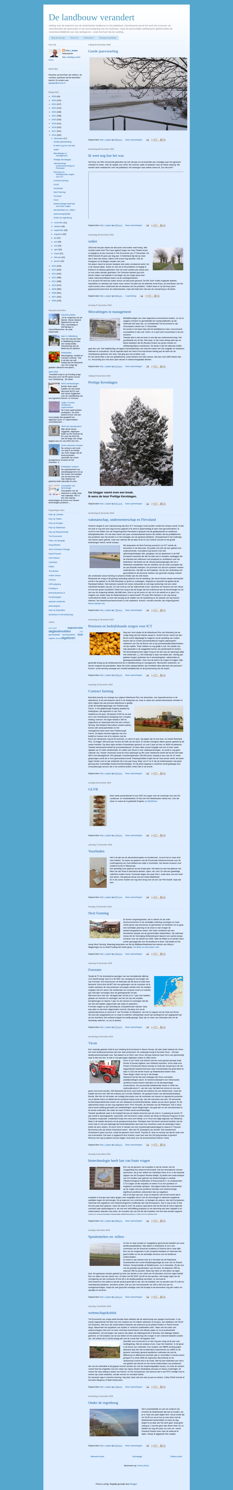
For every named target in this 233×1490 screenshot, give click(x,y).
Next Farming (98, 913)
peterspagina (54, 606)
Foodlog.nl (53, 588)
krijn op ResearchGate (58, 532)
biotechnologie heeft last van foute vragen (119, 1161)
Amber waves (55, 575)
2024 (54, 104)
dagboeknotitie (75, 628)
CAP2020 (53, 562)
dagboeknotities (60, 631)
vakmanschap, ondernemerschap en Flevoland (122, 520)
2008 (54, 293)
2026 (54, 96)
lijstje (80, 634)
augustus (58, 234)
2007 (54, 297)
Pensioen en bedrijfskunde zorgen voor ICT (120, 626)
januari (57, 261)
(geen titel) (53, 372)
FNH (81, 632)
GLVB (93, 789)
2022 (54, 112)
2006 (54, 300)
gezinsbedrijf (54, 635)
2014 (54, 270)
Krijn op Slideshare (57, 527)
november (58, 222)
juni (56, 242)
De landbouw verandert (92, 17)
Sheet (58, 638)
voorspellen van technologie (68, 487)
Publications (89, 38)
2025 (54, 100)
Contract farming (101, 691)
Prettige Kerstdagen (102, 382)
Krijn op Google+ (56, 523)
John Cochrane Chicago (59, 549)
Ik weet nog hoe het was (106, 156)
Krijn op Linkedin (56, 514)
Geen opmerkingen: (134, 140)
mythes (52, 638)
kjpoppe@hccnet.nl (57, 83)
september (59, 230)
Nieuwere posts (97, 1456)
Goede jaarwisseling (103, 51)
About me (74, 38)
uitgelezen (68, 638)
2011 (54, 281)
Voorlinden (96, 851)
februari (57, 257)
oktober (57, 226)
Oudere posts (176, 1456)
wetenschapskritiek (102, 1313)
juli (55, 238)
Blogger (133, 1484)
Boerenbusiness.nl (57, 593)
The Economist (55, 536)
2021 (54, 116)
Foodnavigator (55, 597)
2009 (54, 289)
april (56, 249)
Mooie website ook (96, 603)
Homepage (137, 1456)
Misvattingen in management (109, 312)
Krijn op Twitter (55, 519)
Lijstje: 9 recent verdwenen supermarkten (67, 404)
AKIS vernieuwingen (70, 383)
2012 (54, 277)
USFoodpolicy (55, 584)
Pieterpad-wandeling (107, 38)
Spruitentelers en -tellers (106, 1237)
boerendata (53, 628)
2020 (54, 119)
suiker (92, 241)
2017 (54, 131)
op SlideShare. (151, 801)
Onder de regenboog (103, 1403)
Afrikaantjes (66, 353)
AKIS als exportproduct (71, 426)
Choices (52, 580)
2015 (54, 266)
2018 (54, 127)
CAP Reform (54, 558)
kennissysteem (68, 635)
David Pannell (55, 554)
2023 (54, 108)
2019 (54, 123)
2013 (54, 274)
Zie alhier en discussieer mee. (146, 947)
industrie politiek (68, 315)
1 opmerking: (131, 296)
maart (57, 253)
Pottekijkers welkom (70, 467)
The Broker (53, 571)
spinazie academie (57, 601)
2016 (54, 135)
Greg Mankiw (54, 545)
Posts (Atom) (143, 1465)
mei (56, 246)
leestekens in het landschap (61, 614)
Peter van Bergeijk (57, 540)
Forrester (95, 970)
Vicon (92, 1043)
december (58, 138)
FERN (51, 567)
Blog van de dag (58, 38)
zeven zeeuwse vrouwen (72, 445)
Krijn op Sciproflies (57, 610)
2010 (54, 285)
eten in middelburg (69, 336)
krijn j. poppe (71, 50)
